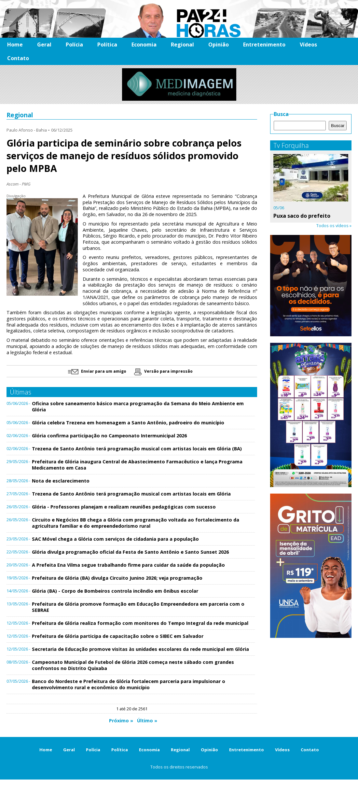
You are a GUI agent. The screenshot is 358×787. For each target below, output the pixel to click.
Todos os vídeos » (333, 225)
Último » (147, 720)
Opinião (218, 44)
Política (107, 44)
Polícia (74, 44)
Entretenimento (264, 44)
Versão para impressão (163, 371)
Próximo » (121, 720)
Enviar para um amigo (97, 371)
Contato (18, 58)
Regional (182, 44)
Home (15, 44)
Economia (144, 44)
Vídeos (308, 44)
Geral (44, 44)
